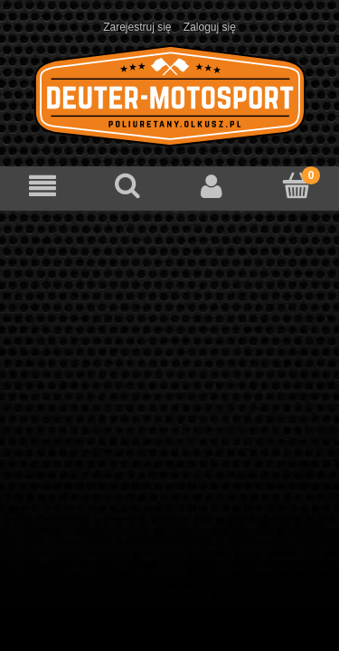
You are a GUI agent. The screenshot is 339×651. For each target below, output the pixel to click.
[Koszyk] (296, 184)
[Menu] (42, 185)
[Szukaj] (127, 184)
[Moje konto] (212, 185)
